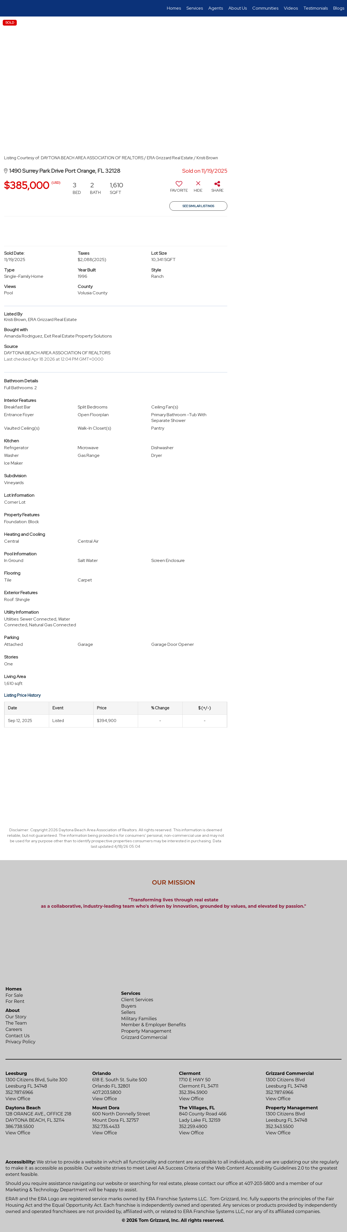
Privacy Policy (20, 1041)
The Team (16, 1023)
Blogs (338, 8)
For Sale (14, 995)
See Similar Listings (198, 206)
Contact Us (17, 1035)
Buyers (128, 1006)
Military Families (138, 1018)
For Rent (14, 1001)
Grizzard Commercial (144, 1037)
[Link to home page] (7, 8)
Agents (215, 8)
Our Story (15, 1016)
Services (194, 8)
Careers (13, 1029)
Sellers (128, 1012)
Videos (291, 8)
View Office (17, 1098)
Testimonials (315, 8)
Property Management (146, 1031)
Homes (174, 8)
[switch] (179, 188)
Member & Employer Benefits (153, 1024)
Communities (265, 8)
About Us (237, 8)
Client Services (137, 999)
